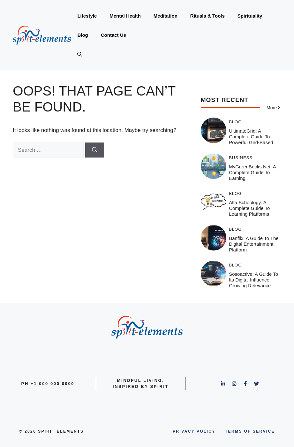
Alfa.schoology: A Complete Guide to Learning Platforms (249, 208)
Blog (82, 35)
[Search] (94, 150)
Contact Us (113, 35)
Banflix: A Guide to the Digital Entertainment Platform (253, 243)
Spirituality (249, 16)
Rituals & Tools (207, 16)
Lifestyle (87, 16)
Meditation (165, 16)
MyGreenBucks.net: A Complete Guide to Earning (252, 172)
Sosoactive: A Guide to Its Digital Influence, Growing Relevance (253, 279)
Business (241, 158)
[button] (79, 54)
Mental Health (125, 16)
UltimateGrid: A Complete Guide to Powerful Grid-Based (251, 136)
